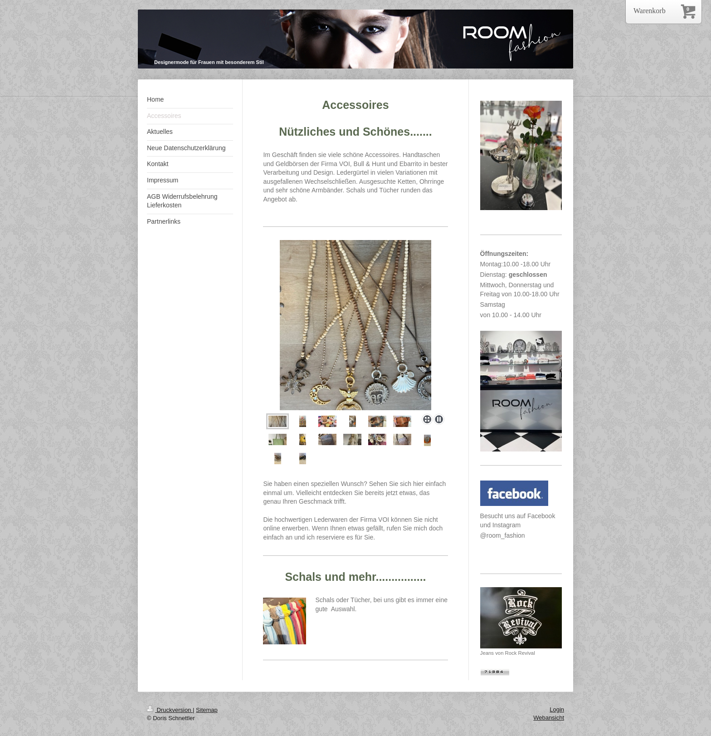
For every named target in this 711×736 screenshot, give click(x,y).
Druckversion (170, 710)
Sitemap (207, 710)
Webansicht (548, 717)
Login (557, 709)
